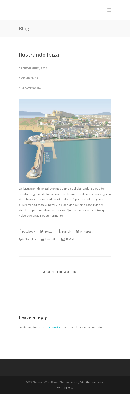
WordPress (64, 388)
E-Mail (67, 239)
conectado (56, 327)
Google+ (27, 239)
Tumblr (65, 231)
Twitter (47, 231)
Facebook (27, 231)
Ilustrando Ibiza (39, 54)
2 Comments (28, 78)
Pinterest (84, 231)
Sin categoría (30, 88)
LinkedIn (49, 239)
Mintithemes (88, 382)
